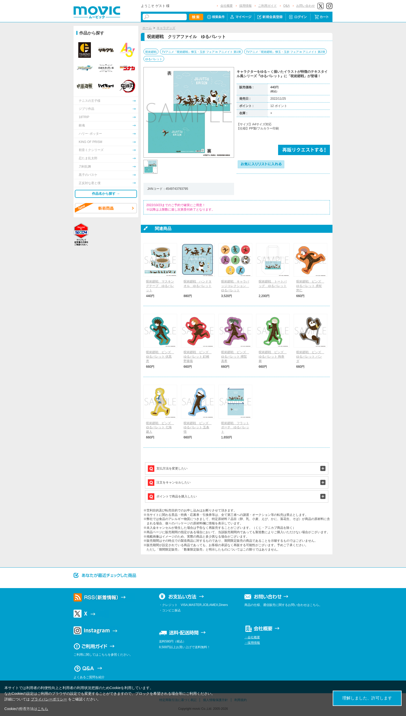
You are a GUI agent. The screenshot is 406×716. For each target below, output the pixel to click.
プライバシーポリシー (49, 699)
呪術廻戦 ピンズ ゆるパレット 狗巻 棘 (273, 356)
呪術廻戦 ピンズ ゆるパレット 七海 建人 (160, 427)
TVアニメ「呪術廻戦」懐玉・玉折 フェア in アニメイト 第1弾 (201, 51)
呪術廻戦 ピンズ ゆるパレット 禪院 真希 (235, 356)
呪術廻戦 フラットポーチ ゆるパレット (235, 427)
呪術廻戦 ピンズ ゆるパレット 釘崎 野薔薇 (198, 356)
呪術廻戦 (151, 51)
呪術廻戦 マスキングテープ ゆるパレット (160, 286)
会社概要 (226, 6)
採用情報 (245, 6)
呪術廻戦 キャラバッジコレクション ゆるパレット (235, 286)
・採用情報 (252, 643)
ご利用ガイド (267, 6)
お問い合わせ (305, 6)
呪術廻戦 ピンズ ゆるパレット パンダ (310, 356)
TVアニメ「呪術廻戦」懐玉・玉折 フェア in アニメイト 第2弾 (285, 51)
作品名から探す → (106, 194)
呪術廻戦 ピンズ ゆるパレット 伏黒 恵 (160, 356)
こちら (42, 709)
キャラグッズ (166, 28)
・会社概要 (252, 637)
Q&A (286, 6)
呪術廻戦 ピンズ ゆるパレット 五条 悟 (198, 427)
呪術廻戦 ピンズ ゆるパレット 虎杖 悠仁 (310, 286)
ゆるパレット (153, 59)
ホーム (147, 28)
